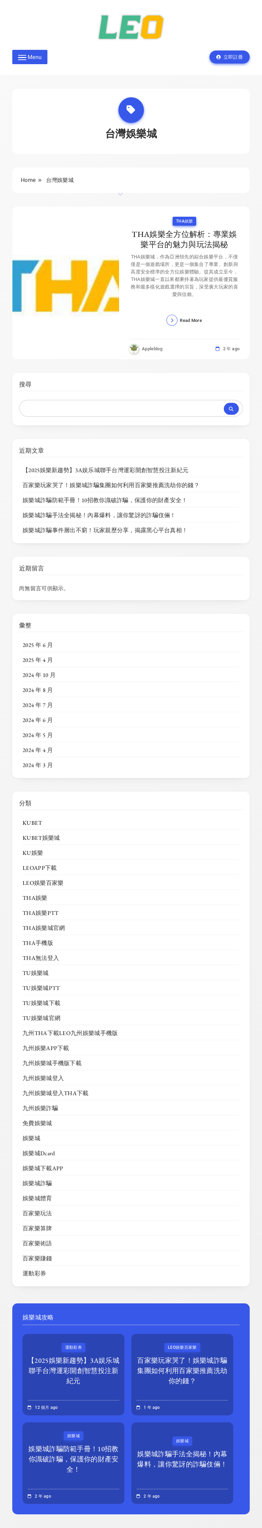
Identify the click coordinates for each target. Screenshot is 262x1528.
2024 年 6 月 (38, 720)
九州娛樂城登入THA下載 (56, 1093)
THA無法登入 (41, 958)
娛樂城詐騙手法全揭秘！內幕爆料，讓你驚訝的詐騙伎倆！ (99, 515)
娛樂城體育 (37, 1198)
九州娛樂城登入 (43, 1078)
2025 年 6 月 (38, 645)
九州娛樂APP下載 (46, 1048)
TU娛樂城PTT (41, 988)
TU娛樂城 (36, 973)
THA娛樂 (184, 221)
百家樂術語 (37, 1243)
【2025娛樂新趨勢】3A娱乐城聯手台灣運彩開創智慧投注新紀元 (105, 470)
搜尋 (25, 384)
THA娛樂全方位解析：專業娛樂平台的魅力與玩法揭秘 (184, 239)
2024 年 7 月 (38, 705)
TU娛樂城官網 (41, 1018)
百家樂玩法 (37, 1213)
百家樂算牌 (37, 1228)
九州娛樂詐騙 (40, 1108)
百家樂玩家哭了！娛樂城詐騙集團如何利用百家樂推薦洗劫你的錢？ (111, 485)
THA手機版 (38, 943)
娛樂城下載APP (43, 1168)
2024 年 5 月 (38, 735)
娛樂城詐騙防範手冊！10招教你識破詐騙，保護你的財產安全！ (105, 500)
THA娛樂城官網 (44, 928)
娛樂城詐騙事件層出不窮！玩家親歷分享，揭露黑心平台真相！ (105, 530)
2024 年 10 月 (39, 675)
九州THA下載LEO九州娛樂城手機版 (70, 1033)
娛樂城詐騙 (37, 1183)
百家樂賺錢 (37, 1258)
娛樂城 (31, 1138)
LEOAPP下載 (40, 868)
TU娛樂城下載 (41, 1003)
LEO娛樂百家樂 (43, 883)
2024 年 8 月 (38, 690)
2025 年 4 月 (38, 660)
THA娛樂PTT (40, 913)
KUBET (32, 822)
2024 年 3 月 (38, 765)
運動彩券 (34, 1273)
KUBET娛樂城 (41, 837)
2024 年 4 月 (38, 750)
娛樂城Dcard (39, 1153)
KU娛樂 (33, 853)
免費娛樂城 (37, 1123)
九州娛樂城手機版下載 (52, 1063)
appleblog (152, 348)
